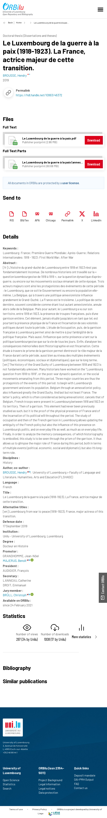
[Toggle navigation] (101, 9)
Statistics (11, 784)
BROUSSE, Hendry (16, 472)
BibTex (24, 220)
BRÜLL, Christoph (16, 595)
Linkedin (96, 220)
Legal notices (48, 788)
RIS (12, 220)
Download (93, 140)
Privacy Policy (39, 809)
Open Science (13, 780)
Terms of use (16, 809)
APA (37, 220)
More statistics (81, 637)
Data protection (50, 792)
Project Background (52, 780)
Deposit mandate (86, 775)
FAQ (78, 783)
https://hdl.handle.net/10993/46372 (39, 95)
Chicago (51, 220)
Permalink (68, 220)
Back (10, 22)
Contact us (82, 788)
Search (9, 788)
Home (19, 22)
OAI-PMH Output (85, 779)
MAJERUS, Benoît (16, 560)
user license (70, 183)
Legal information (51, 784)
